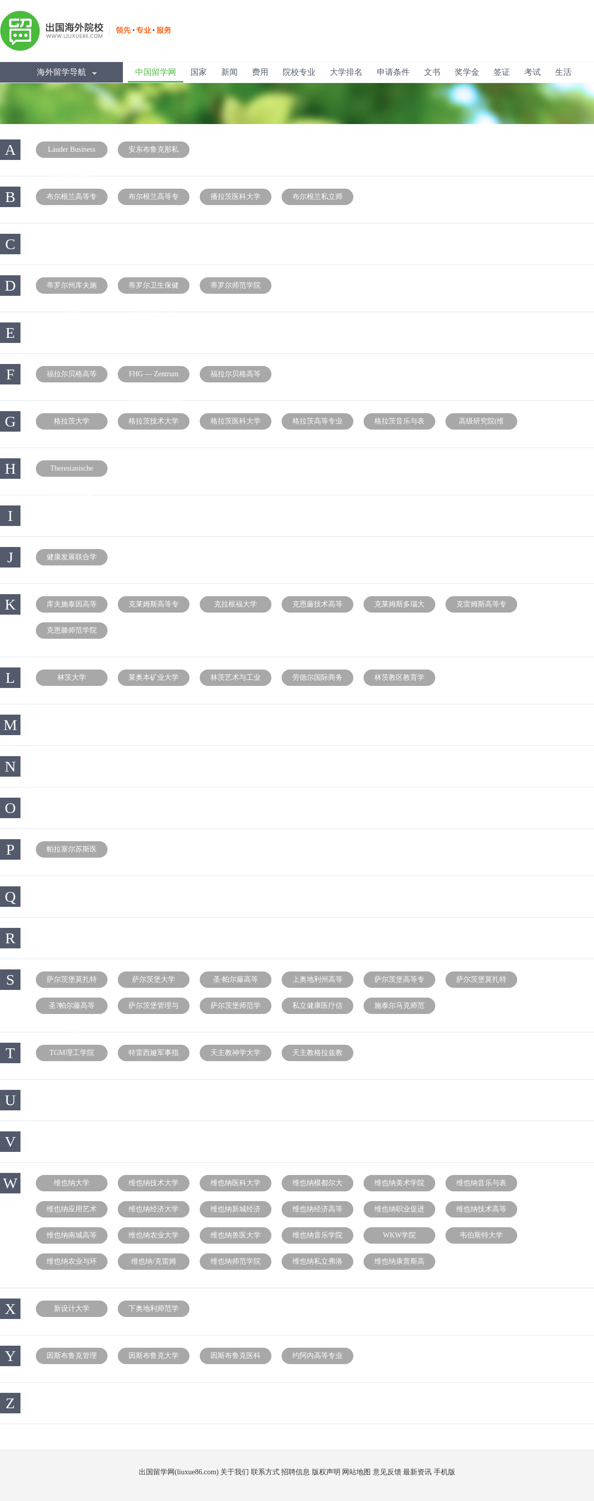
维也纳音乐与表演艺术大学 (481, 1185)
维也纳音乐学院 (317, 1235)
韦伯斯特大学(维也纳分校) (481, 1237)
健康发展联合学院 (72, 559)
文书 (432, 72)
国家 (198, 72)
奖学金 (467, 72)
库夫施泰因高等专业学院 (72, 606)
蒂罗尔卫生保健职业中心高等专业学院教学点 (154, 287)
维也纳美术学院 (399, 1183)
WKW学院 (399, 1235)
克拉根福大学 (235, 604)
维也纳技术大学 (154, 1183)
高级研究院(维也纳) (481, 423)
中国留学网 (155, 72)
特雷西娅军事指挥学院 (154, 1055)
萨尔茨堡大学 (153, 979)
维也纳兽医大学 (235, 1235)
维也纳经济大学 (154, 1209)
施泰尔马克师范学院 (399, 1008)
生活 (563, 72)
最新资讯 (417, 1472)
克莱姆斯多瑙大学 (399, 606)
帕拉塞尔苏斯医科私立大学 (72, 851)
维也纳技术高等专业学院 (481, 1211)
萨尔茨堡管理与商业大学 (154, 1008)
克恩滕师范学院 (72, 630)
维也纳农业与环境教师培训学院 (72, 1263)
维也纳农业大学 (154, 1235)
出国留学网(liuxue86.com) (179, 1472)
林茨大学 (71, 677)
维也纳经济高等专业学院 (317, 1211)
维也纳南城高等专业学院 (72, 1237)
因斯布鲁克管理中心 (72, 1358)
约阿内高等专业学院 (317, 1358)
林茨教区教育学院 (399, 680)
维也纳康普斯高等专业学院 (399, 1263)
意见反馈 (387, 1472)
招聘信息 (295, 1472)
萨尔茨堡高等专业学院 (399, 982)
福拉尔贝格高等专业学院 (72, 376)
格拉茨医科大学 (235, 421)
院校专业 (299, 72)
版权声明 (326, 1472)
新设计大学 (72, 1308)
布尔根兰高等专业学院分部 (72, 199)
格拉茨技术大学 (154, 421)
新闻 (229, 72)
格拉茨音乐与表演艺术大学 (399, 423)
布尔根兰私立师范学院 (317, 199)
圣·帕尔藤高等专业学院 (235, 982)
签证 (502, 72)
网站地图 (356, 1472)
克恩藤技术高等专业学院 (317, 606)
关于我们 (234, 1472)
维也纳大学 (72, 1183)
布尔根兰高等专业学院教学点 (154, 199)
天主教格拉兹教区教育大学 (317, 1055)
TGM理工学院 (71, 1053)
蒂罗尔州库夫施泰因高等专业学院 (72, 287)
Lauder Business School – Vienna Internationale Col (72, 152)
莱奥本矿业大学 (154, 677)
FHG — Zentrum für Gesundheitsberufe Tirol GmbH (155, 376)
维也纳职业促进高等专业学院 (399, 1211)
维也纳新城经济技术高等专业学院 (235, 1211)
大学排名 (346, 72)
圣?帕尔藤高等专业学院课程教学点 (72, 1008)
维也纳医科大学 (235, 1183)
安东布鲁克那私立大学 (154, 152)
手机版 (444, 1472)
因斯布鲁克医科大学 (235, 1358)
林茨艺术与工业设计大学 (235, 680)
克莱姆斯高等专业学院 (154, 606)
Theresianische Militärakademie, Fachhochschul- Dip (71, 470)
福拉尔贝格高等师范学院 (235, 376)
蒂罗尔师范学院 (235, 285)
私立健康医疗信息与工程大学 (317, 1008)
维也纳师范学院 (235, 1261)
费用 (260, 72)
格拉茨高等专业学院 (317, 423)
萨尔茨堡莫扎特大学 (72, 982)
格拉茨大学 (72, 421)
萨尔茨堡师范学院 (235, 1008)
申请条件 (393, 72)
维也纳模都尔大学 (317, 1185)
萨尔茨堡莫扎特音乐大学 (481, 982)
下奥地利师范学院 (154, 1311)
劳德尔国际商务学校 (317, 680)
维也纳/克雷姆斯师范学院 (153, 1263)
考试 (532, 72)
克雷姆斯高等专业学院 (481, 606)
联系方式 (265, 1472)
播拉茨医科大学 (235, 196)
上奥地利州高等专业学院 (317, 982)
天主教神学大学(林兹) (235, 1055)
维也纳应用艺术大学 (72, 1211)
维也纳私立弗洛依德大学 (317, 1263)
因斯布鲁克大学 (154, 1356)
